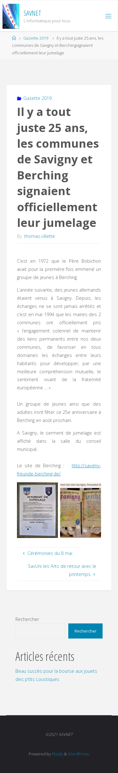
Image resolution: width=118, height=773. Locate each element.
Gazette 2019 (35, 38)
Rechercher (27, 619)
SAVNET (32, 13)
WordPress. (79, 754)
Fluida (57, 754)
